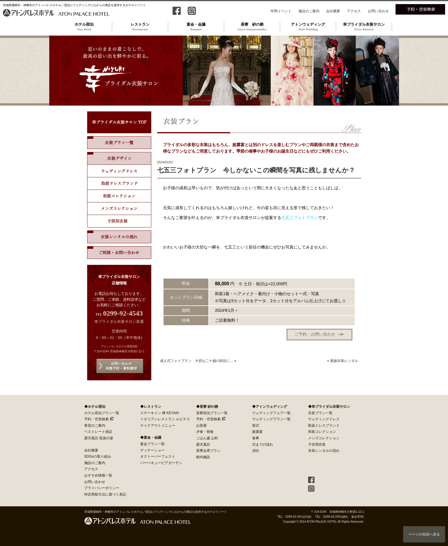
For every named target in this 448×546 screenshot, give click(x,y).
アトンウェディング (308, 26)
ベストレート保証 (98, 432)
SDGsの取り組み (97, 456)
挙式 (255, 426)
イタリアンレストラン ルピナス (165, 419)
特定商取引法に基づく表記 (105, 494)
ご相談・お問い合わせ (119, 252)
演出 (255, 451)
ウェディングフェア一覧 (271, 413)
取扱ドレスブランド (119, 183)
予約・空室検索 (96, 419)
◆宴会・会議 (150, 437)
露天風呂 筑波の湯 (98, 438)
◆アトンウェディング (269, 407)
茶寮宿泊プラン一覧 (212, 413)
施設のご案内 (308, 11)
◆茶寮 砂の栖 (207, 407)
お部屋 (201, 426)
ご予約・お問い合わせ (314, 334)
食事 (255, 438)
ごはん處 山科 (207, 438)
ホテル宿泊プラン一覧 (101, 413)
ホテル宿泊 (84, 26)
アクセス (354, 11)
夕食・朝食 (205, 432)
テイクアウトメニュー (157, 426)
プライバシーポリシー (101, 488)
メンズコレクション (119, 208)
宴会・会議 (196, 26)
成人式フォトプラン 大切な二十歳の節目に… (196, 361)
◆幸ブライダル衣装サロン (329, 407)
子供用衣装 (317, 444)
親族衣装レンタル (344, 361)
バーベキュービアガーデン (161, 463)
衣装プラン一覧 (320, 413)
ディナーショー (152, 450)
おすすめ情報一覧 (98, 475)
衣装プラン (119, 142)
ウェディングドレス (119, 171)
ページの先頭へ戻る (424, 534)
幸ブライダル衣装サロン (364, 26)
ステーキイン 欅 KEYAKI (159, 413)
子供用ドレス (119, 221)
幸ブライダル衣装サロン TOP (119, 122)
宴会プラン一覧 (152, 444)
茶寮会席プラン (208, 451)
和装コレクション (119, 196)
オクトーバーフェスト (157, 456)
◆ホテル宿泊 (94, 407)
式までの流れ (262, 444)
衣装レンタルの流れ (119, 236)
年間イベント (280, 11)
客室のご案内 (94, 426)
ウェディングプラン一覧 (271, 419)
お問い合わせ (378, 11)
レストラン (140, 26)
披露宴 (257, 432)
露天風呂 (203, 444)
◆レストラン (150, 407)
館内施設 (203, 457)
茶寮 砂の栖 (252, 26)
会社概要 (333, 11)
